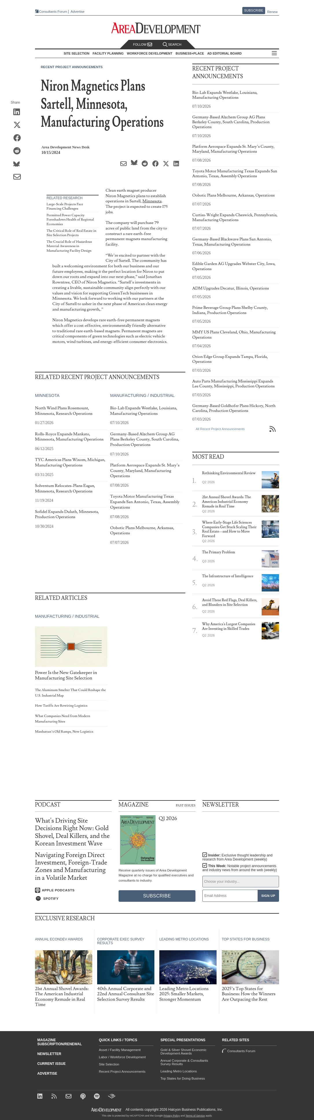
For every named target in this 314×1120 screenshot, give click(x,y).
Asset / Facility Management (120, 1050)
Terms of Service (195, 1115)
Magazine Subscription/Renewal (59, 1042)
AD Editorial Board (224, 53)
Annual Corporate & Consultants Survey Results (184, 1062)
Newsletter (49, 1054)
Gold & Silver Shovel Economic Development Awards (183, 1051)
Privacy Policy (172, 1115)
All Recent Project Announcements (220, 429)
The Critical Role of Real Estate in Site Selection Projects (71, 233)
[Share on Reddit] (19, 151)
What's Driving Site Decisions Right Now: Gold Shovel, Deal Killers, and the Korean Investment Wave (72, 832)
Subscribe (253, 10)
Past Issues (185, 805)
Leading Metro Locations (178, 1071)
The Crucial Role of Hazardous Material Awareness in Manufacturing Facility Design (69, 246)
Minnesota (152, 201)
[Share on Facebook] (19, 138)
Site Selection (109, 1064)
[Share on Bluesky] (19, 164)
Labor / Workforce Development (122, 1057)
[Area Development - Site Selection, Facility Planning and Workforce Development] (157, 28)
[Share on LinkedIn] (19, 112)
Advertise (77, 11)
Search (172, 44)
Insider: (237, 857)
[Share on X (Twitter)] (19, 125)
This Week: (239, 868)
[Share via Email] (19, 177)
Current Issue (51, 1064)
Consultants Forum (53, 11)
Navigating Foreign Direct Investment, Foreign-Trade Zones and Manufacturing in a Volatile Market (71, 866)
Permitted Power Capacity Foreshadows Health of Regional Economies (70, 219)
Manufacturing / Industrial (142, 395)
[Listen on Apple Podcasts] (73, 890)
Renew (272, 12)
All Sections (274, 53)
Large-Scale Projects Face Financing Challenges (65, 206)
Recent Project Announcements (72, 67)
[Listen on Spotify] (73, 898)
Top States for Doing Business (182, 1078)
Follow (142, 44)
